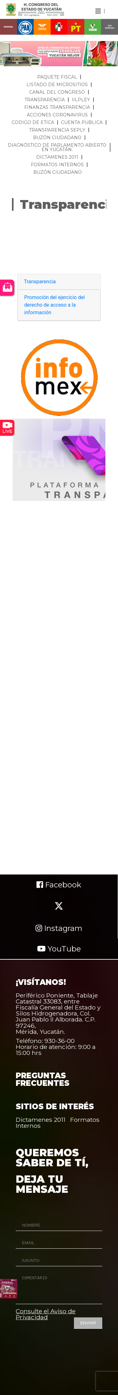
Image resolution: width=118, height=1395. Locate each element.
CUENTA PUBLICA (82, 122)
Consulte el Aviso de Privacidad (46, 1314)
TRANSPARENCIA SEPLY (57, 130)
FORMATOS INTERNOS (57, 165)
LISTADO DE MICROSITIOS (57, 84)
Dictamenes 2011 (40, 1119)
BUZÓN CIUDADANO (57, 137)
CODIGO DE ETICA (33, 122)
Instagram (59, 928)
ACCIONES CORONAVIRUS (57, 115)
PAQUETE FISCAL (57, 77)
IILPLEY (81, 100)
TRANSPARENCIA (45, 100)
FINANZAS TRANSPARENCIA (57, 107)
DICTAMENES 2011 (57, 157)
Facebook (59, 884)
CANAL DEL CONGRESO (57, 92)
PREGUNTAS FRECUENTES (43, 1079)
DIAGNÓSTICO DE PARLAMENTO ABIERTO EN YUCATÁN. (57, 147)
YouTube (59, 948)
